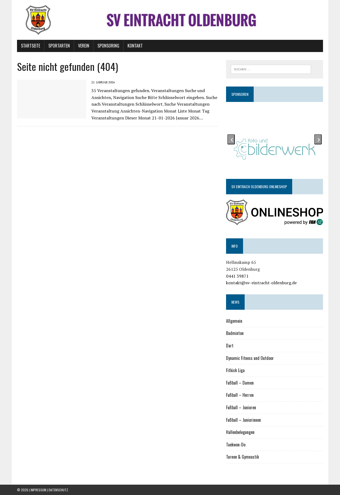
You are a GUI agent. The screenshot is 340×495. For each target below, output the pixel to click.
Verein (83, 45)
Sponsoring (108, 45)
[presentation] (231, 139)
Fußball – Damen (240, 383)
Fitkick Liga (235, 370)
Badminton (235, 333)
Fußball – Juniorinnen (243, 420)
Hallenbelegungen (240, 432)
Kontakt (135, 45)
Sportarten (59, 45)
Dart (229, 345)
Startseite (30, 45)
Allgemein (234, 321)
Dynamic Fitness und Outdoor (250, 358)
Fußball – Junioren (241, 407)
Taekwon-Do (235, 444)
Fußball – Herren (240, 395)
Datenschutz (58, 490)
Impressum (38, 490)
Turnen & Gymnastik (242, 457)
